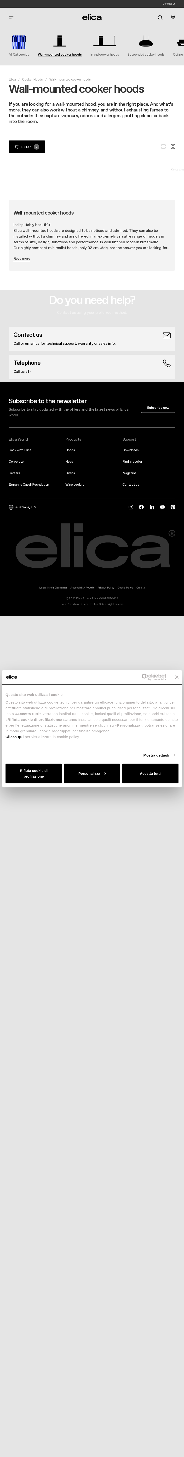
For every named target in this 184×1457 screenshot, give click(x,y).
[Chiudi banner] (176, 677)
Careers (14, 473)
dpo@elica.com (114, 604)
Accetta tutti (150, 773)
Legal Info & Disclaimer (53, 587)
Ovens (70, 473)
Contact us (130, 484)
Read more (21, 258)
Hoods (70, 450)
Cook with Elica (20, 450)
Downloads (130, 450)
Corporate (16, 461)
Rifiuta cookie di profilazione (34, 773)
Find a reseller (132, 461)
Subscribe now (158, 407)
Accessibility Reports (82, 587)
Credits (140, 587)
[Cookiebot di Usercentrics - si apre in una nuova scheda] (145, 677)
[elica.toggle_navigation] (11, 17)
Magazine (129, 473)
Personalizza (92, 773)
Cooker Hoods (32, 79)
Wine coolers (74, 484)
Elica (12, 79)
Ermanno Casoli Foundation (29, 484)
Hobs (69, 461)
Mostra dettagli (156, 755)
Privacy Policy (106, 587)
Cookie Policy (125, 587)
